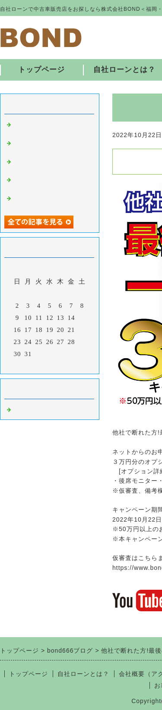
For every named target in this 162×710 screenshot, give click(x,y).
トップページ (41, 70)
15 (82, 317)
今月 (50, 365)
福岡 (20, 408)
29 (82, 341)
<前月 (32, 365)
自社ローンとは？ (83, 673)
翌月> (67, 365)
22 (82, 329)
